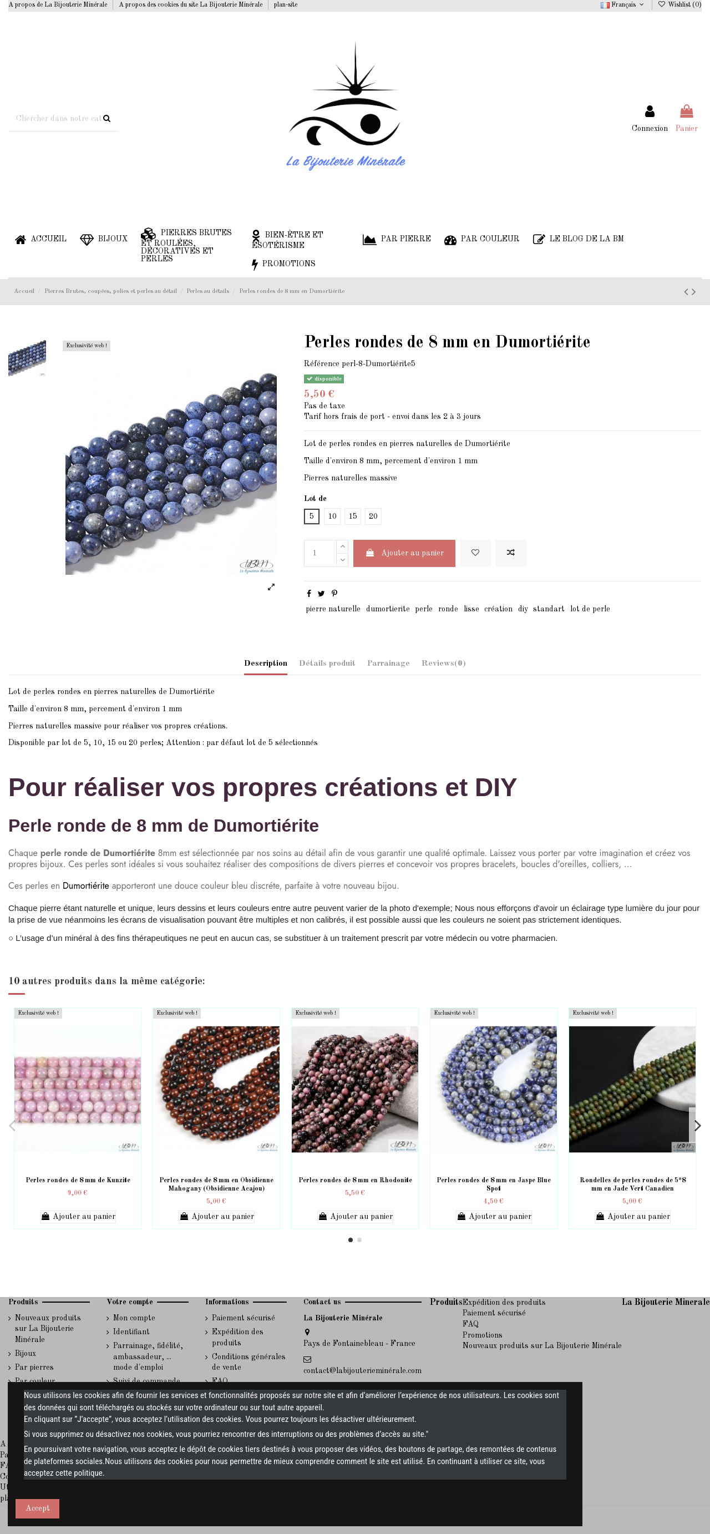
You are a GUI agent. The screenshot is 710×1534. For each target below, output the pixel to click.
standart (549, 609)
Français (623, 5)
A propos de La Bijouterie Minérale (58, 5)
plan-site (285, 5)
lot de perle (590, 609)
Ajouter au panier (404, 553)
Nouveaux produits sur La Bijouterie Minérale (48, 1329)
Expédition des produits (237, 1337)
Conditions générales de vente (249, 1362)
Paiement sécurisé (243, 1318)
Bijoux (25, 1354)
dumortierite (388, 609)
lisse (471, 609)
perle (424, 609)
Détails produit (327, 664)
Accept (38, 1508)
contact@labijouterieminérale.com (362, 1371)
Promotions (483, 1335)
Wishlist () (680, 5)
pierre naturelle (333, 609)
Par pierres (34, 1367)
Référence (321, 364)
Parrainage (388, 664)
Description (265, 664)
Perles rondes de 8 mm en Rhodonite (355, 1180)
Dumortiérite (86, 885)
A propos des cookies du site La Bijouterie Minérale (191, 5)
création (498, 609)
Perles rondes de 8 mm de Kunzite (78, 1180)
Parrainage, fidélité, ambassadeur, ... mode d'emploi (148, 1356)
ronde (448, 609)
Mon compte (134, 1318)
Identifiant (131, 1332)
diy (523, 609)
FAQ (471, 1324)
